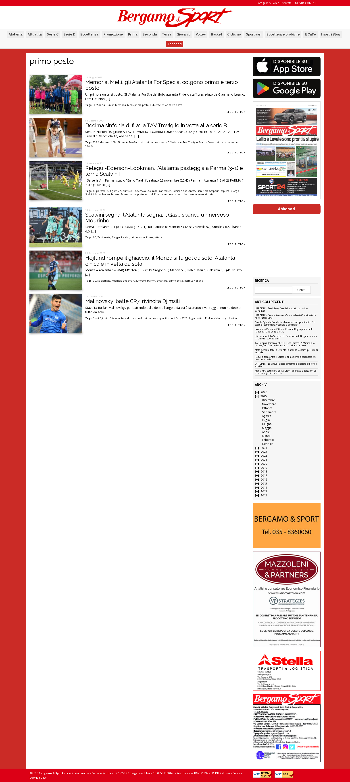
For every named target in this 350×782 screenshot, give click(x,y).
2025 (263, 396)
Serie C (52, 34)
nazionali (137, 318)
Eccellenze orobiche (283, 34)
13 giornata (99, 190)
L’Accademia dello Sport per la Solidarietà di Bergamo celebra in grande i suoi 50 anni (286, 337)
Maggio (267, 428)
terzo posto (175, 105)
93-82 (96, 142)
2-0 (94, 280)
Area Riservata (282, 3)
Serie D (69, 34)
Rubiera (154, 105)
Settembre (269, 412)
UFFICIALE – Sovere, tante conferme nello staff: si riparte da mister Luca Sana (285, 316)
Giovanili (184, 34)
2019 (264, 468)
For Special (99, 105)
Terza (166, 34)
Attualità (35, 34)
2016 (264, 479)
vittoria (89, 145)
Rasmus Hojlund (193, 280)
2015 (264, 483)
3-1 (132, 190)
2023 (264, 452)
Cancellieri (165, 190)
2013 (264, 491)
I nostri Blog (330, 34)
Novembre (269, 404)
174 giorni (112, 190)
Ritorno (158, 194)
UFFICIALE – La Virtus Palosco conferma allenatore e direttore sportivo (286, 365)
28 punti (124, 190)
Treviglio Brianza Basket (201, 142)
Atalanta (16, 34)
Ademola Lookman (146, 190)
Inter (98, 194)
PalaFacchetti (136, 142)
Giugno (267, 424)
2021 (264, 460)
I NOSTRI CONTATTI (306, 3)
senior (164, 105)
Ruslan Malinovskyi (216, 318)
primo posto (141, 105)
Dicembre (268, 400)
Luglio (266, 420)
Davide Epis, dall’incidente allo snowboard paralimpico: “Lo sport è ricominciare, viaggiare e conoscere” (285, 323)
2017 (264, 475)
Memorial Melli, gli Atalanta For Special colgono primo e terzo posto (161, 85)
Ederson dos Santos (184, 190)
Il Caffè (310, 34)
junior (110, 105)
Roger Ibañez (196, 318)
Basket (216, 34)
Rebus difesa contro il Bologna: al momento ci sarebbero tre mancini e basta (285, 358)
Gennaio (267, 444)
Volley (201, 34)
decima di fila (108, 142)
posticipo (162, 280)
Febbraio (268, 440)
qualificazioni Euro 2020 (173, 318)
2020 (264, 464)
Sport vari (253, 34)
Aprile (266, 432)
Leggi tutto (236, 111)
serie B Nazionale (171, 142)
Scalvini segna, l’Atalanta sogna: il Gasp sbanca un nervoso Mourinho (157, 217)
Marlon (151, 280)
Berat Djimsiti (100, 318)
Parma (124, 194)
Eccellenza (89, 34)
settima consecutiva (176, 194)
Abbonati (174, 44)
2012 (264, 495)
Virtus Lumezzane (227, 142)
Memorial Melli (124, 105)
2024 (264, 448)
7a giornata (104, 237)
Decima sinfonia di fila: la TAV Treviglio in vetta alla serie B (156, 125)
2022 (264, 456)
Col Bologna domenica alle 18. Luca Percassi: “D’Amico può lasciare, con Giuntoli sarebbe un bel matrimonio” (285, 344)
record (149, 194)
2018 (264, 471)
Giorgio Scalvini (120, 237)
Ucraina (232, 318)
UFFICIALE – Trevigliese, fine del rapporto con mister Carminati (281, 309)
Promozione (113, 34)
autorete (140, 280)
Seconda (150, 34)
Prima (133, 34)
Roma (149, 237)
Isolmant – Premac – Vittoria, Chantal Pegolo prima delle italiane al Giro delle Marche (284, 330)
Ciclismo (234, 34)
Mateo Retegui (110, 194)
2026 (264, 392)
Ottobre (267, 408)
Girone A (122, 142)
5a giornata (104, 280)
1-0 (94, 237)
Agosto (266, 416)
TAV (185, 142)
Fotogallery (264, 3)
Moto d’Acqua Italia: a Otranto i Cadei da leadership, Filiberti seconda (286, 351)
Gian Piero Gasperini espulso (212, 190)
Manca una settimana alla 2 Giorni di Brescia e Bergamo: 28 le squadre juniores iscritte (286, 372)
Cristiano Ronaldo (120, 318)
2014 (264, 487)
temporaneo (196, 194)
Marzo (266, 436)
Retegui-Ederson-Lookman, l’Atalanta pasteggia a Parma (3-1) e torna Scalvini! (164, 171)
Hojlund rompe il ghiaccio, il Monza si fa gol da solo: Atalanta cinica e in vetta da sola (160, 261)
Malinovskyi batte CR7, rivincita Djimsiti (132, 301)
